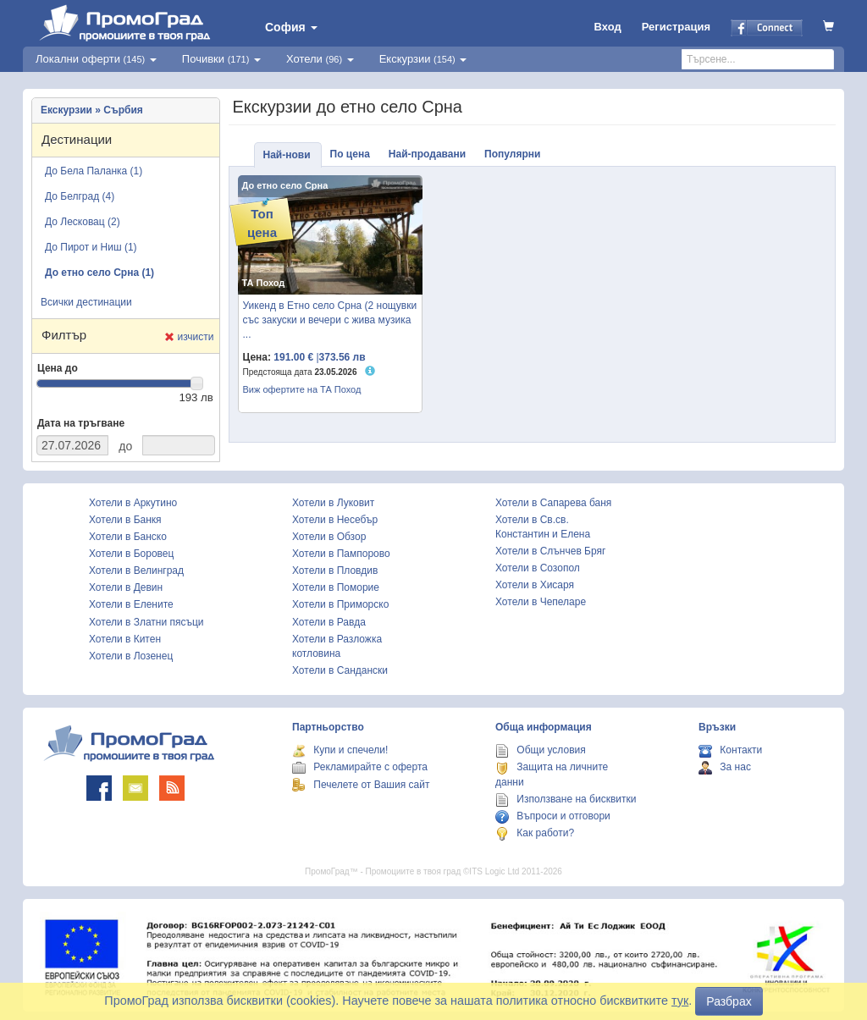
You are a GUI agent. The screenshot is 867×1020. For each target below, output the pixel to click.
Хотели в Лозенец (131, 656)
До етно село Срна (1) (99, 272)
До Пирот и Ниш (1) (91, 247)
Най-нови (287, 155)
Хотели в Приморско (340, 604)
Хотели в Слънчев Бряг (550, 551)
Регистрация (676, 26)
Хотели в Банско (128, 537)
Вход (607, 26)
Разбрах (728, 1001)
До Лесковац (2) (82, 222)
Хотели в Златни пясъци (146, 622)
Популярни (512, 154)
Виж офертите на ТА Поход (302, 389)
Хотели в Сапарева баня (553, 503)
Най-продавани (427, 154)
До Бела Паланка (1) (93, 171)
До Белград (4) (79, 196)
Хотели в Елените (131, 604)
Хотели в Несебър (335, 520)
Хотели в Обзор (329, 537)
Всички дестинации (86, 302)
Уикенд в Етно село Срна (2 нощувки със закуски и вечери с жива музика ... (330, 320)
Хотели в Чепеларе (540, 602)
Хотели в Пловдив (335, 570)
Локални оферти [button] (96, 58)
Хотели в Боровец (131, 554)
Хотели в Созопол (537, 568)
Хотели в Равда (329, 622)
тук (679, 1000)
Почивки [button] (221, 58)
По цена (350, 154)
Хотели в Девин (126, 587)
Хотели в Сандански (340, 670)
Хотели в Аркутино (133, 503)
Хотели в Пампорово (341, 554)
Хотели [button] (320, 58)
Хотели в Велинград (136, 570)
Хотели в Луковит (333, 503)
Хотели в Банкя (125, 520)
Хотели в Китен (125, 639)
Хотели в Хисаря (534, 585)
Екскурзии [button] (423, 58)
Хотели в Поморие (335, 587)
